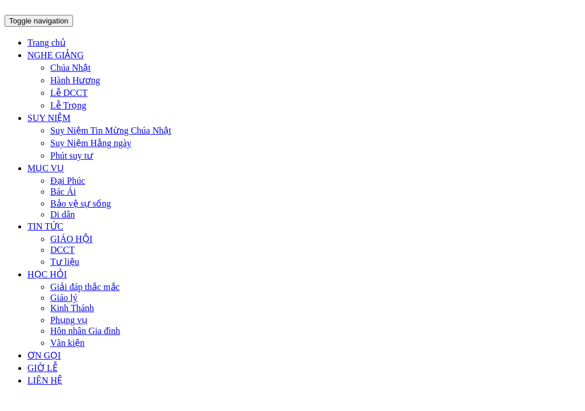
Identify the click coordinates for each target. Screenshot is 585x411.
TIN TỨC (45, 226)
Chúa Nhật (70, 67)
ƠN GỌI (44, 355)
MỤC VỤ (45, 168)
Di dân (62, 214)
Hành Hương (75, 80)
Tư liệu (64, 262)
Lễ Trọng (68, 105)
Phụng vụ (68, 320)
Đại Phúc (67, 181)
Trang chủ (46, 42)
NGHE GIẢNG (55, 55)
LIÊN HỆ (44, 380)
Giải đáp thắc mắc (85, 287)
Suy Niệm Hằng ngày (90, 143)
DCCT (62, 250)
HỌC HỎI (47, 274)
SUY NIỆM (49, 118)
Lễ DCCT (68, 93)
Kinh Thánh (72, 308)
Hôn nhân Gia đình (85, 331)
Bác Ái (63, 191)
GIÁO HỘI (71, 239)
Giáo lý (64, 298)
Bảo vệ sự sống (80, 203)
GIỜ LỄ (42, 368)
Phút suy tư (71, 155)
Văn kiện (67, 343)
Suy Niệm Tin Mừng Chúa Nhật (110, 130)
